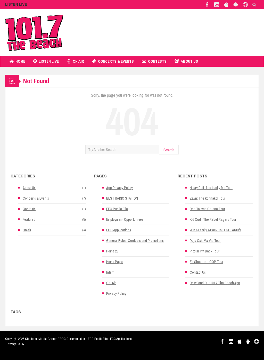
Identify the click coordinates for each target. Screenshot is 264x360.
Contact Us (198, 272)
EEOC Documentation (72, 339)
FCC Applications (118, 230)
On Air (75, 61)
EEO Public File (117, 209)
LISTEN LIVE (16, 4)
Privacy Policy (116, 293)
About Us (186, 61)
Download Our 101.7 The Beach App (215, 283)
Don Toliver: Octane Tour (207, 209)
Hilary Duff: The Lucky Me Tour (211, 187)
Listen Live (46, 61)
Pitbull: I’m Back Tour (204, 251)
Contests (154, 61)
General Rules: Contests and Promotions (135, 240)
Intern (110, 272)
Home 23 (112, 251)
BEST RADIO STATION (122, 198)
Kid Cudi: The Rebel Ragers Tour (213, 219)
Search (168, 150)
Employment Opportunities (124, 219)
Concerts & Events (113, 61)
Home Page (114, 261)
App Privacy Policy (119, 187)
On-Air (111, 283)
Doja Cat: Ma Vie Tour (205, 240)
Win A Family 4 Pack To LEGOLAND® (215, 230)
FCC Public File (98, 339)
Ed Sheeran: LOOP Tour (206, 261)
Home (17, 61)
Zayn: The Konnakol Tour (207, 198)
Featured (29, 219)
